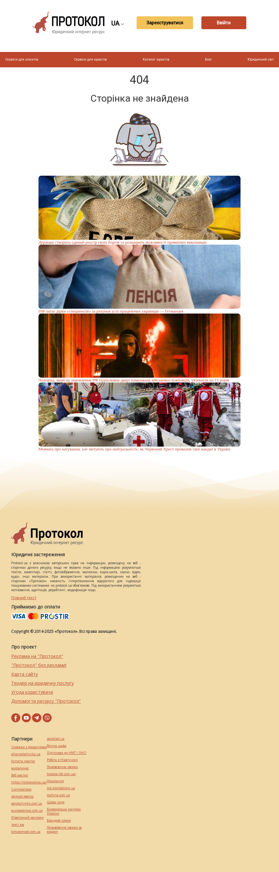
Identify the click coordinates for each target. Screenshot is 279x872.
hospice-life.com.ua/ (61, 774)
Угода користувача (32, 692)
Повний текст (23, 597)
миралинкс (20, 768)
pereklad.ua (55, 739)
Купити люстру (23, 761)
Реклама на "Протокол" (37, 656)
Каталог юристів (156, 59)
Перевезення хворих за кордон (64, 830)
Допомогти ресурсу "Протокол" (46, 701)
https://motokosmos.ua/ (29, 782)
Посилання (55, 781)
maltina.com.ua (58, 795)
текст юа (17, 825)
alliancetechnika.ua (25, 754)
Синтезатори (21, 789)
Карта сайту (24, 674)
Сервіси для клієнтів (21, 59)
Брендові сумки (59, 820)
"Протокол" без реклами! (38, 665)
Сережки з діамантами (29, 747)
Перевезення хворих (62, 767)
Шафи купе (55, 802)
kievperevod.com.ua (25, 832)
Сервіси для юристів (90, 59)
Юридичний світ (261, 59)
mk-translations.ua (61, 788)
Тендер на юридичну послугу (42, 683)
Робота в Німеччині (62, 760)
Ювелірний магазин (27, 818)
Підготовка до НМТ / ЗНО (66, 753)
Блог (208, 59)
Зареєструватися (165, 22)
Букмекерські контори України (64, 811)
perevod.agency (22, 796)
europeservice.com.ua (27, 811)
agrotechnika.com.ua (26, 803)
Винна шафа (56, 746)
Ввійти (224, 22)
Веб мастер (19, 775)
